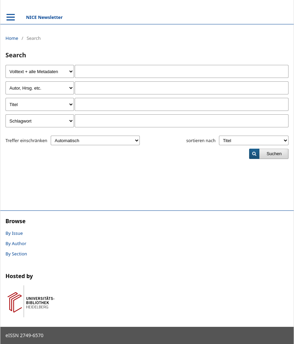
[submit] (269, 154)
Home (11, 38)
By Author (15, 243)
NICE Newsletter (44, 17)
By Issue (14, 233)
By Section (16, 254)
